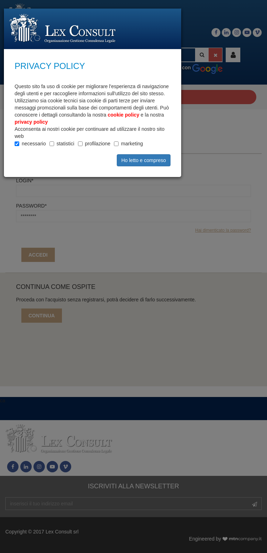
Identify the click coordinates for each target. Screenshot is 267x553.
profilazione (98, 143)
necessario (34, 143)
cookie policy (124, 115)
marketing (132, 143)
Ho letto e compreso (143, 160)
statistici (65, 143)
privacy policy (31, 122)
